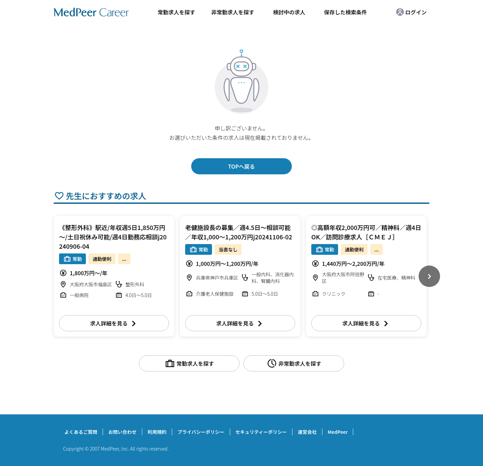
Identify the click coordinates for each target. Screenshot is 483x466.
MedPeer (337, 431)
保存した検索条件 (345, 12)
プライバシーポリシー (200, 431)
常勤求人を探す (176, 12)
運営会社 (307, 431)
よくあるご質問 (80, 431)
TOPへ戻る (241, 166)
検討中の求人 (289, 12)
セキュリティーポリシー (261, 431)
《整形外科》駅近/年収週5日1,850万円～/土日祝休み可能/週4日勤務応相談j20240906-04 (113, 236)
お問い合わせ (122, 431)
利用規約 (157, 431)
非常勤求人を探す (232, 12)
